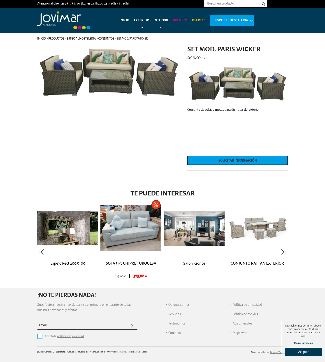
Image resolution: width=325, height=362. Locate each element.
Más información (303, 343)
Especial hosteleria (241, 20)
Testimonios (177, 323)
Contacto (174, 333)
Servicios (174, 314)
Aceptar (303, 352)
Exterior (143, 20)
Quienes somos (179, 304)
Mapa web (240, 333)
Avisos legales (242, 323)
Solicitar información (237, 160)
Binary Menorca (279, 352)
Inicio (125, 20)
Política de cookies (245, 314)
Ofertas (206, 20)
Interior (165, 20)
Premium (185, 20)
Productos (56, 38)
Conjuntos (106, 38)
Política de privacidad (247, 304)
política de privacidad (70, 336)
